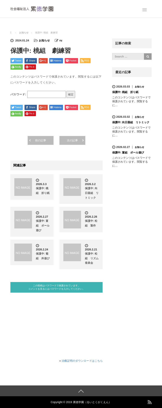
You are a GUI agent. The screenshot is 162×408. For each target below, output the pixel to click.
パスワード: (38, 94)
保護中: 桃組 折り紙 (125, 92)
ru (60, 40)
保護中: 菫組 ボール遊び (43, 225)
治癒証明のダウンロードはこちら (82, 360)
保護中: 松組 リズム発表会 (92, 258)
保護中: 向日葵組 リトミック (92, 193)
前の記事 (40, 140)
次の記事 (72, 140)
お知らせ (44, 40)
